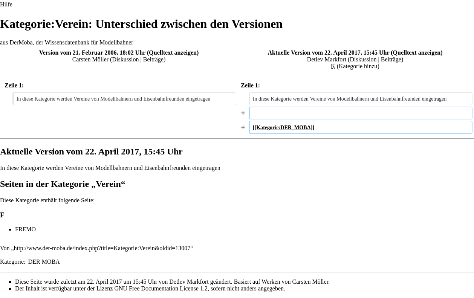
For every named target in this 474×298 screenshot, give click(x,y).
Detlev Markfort (326, 59)
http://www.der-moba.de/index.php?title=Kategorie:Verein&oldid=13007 (102, 248)
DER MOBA (44, 261)
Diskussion (125, 59)
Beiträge (153, 59)
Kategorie (12, 261)
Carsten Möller (90, 59)
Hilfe (6, 4)
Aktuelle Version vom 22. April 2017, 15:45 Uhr (328, 52)
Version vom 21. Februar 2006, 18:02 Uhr (92, 52)
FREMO (25, 229)
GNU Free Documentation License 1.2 (160, 288)
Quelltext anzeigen (173, 52)
